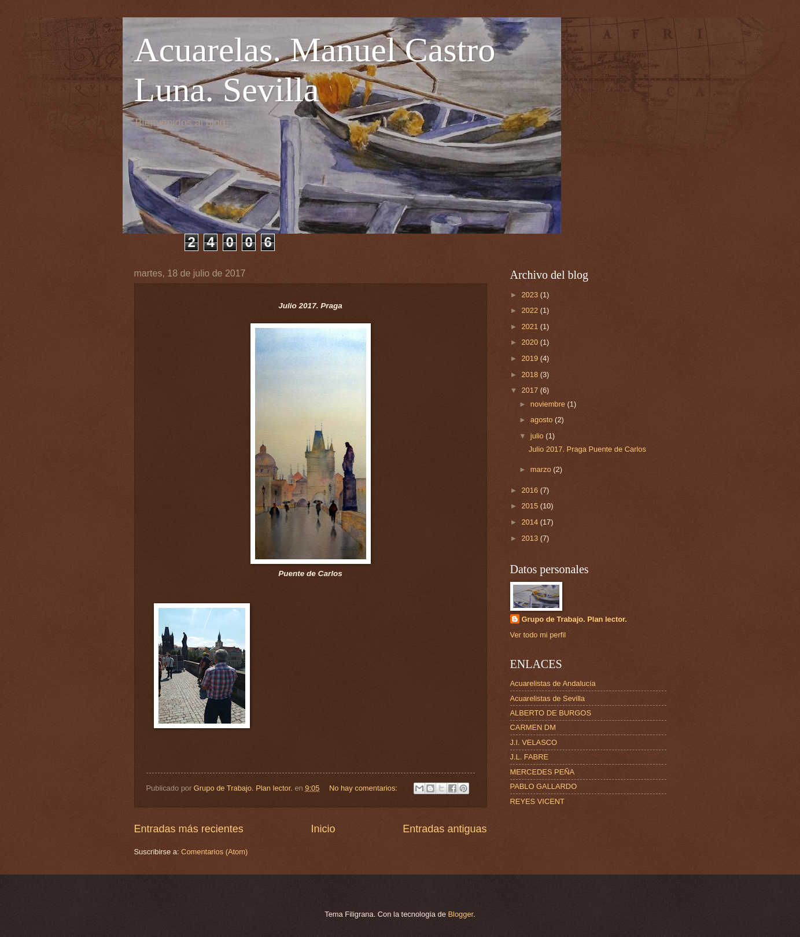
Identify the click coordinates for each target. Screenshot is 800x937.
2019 (530, 358)
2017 (530, 390)
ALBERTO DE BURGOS (550, 713)
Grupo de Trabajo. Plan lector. (574, 619)
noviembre (548, 404)
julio (537, 435)
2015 (530, 505)
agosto (542, 419)
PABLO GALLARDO (543, 786)
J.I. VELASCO (534, 742)
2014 (530, 522)
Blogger (461, 914)
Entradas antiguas (444, 829)
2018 (530, 374)
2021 (530, 326)
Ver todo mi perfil (538, 634)
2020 (530, 342)
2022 (530, 310)
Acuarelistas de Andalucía (553, 683)
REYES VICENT (537, 801)
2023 (530, 294)
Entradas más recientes (189, 829)
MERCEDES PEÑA (542, 772)
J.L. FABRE (529, 756)
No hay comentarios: (364, 788)
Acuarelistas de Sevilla (547, 698)
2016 (530, 490)
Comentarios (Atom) (214, 851)
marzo (541, 469)
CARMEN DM (533, 727)
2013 (530, 538)
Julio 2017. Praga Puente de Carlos (587, 449)
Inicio (323, 829)
